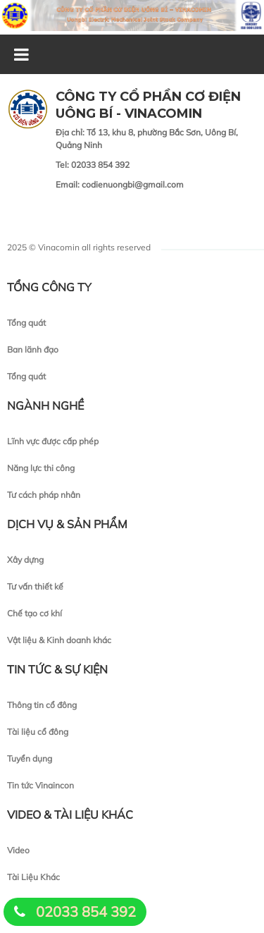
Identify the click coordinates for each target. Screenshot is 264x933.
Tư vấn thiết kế (35, 586)
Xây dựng (25, 559)
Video (18, 850)
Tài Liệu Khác (33, 877)
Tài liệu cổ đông (37, 731)
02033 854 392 (86, 911)
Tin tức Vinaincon (40, 785)
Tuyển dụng (29, 758)
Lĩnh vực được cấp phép (53, 441)
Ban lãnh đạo (32, 349)
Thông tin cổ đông (42, 705)
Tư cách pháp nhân (43, 494)
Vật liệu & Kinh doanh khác (59, 640)
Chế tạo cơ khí (34, 613)
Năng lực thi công (41, 468)
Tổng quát (26, 322)
